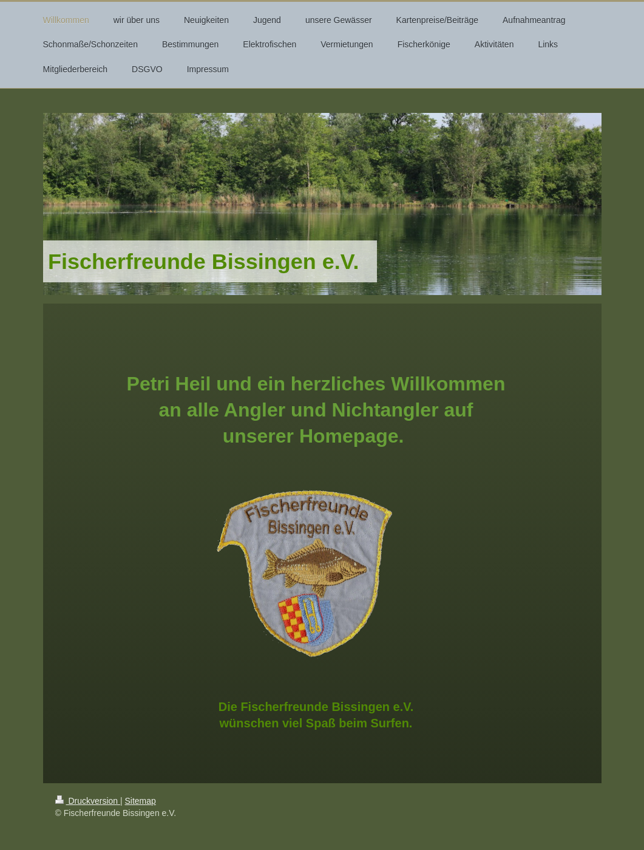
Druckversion (87, 801)
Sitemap (140, 801)
